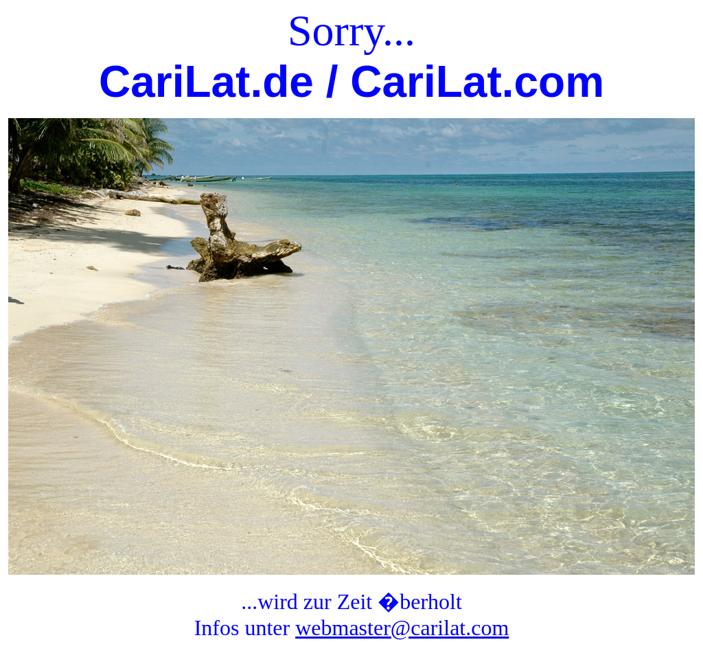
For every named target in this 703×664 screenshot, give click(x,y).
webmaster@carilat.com (402, 627)
